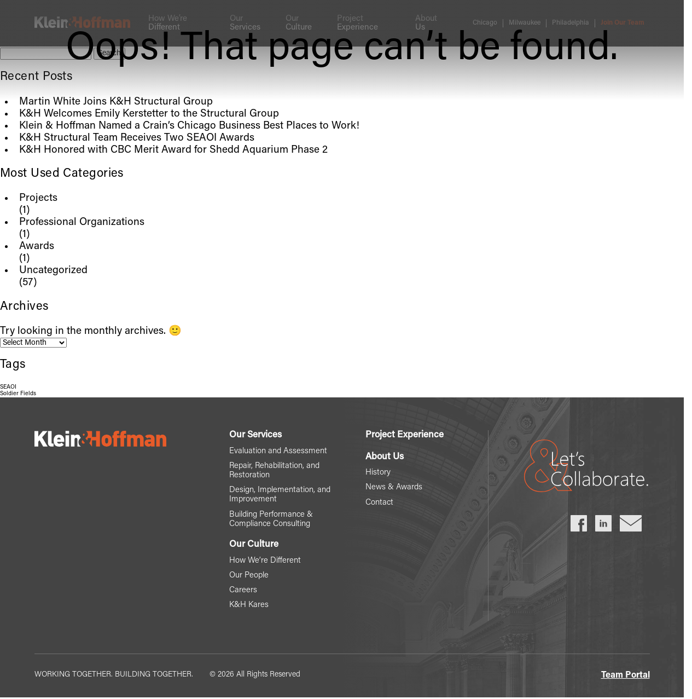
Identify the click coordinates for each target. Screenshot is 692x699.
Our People (249, 575)
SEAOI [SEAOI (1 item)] (8, 387)
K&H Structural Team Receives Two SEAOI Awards (136, 138)
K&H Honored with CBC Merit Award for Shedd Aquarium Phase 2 (173, 150)
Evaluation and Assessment (278, 451)
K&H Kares (249, 605)
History (378, 473)
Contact (379, 503)
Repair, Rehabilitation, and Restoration (274, 471)
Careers (243, 590)
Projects (38, 198)
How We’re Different (265, 561)
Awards (36, 246)
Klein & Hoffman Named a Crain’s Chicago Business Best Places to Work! (189, 126)
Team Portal (625, 675)
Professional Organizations (81, 222)
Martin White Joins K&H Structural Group (116, 102)
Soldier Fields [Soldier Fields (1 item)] (18, 394)
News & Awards (393, 487)
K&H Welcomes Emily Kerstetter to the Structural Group (149, 114)
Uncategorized (53, 270)
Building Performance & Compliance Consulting (271, 519)
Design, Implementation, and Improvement (279, 495)
